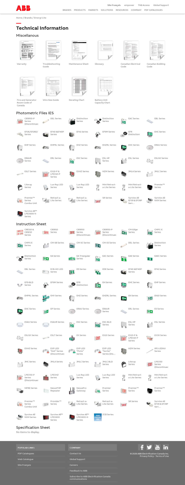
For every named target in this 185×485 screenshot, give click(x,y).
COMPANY (136, 9)
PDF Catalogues (26, 453)
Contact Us (75, 453)
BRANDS (67, 9)
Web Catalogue (25, 459)
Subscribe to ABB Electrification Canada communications (90, 477)
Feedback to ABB (78, 470)
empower (129, 5)
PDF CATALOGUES (153, 9)
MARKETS (93, 9)
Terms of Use (162, 456)
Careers (74, 464)
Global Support (161, 5)
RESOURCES (122, 9)
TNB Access (144, 5)
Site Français (24, 464)
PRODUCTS (80, 9)
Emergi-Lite (40, 17)
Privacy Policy (147, 456)
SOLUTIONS (107, 9)
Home (19, 17)
